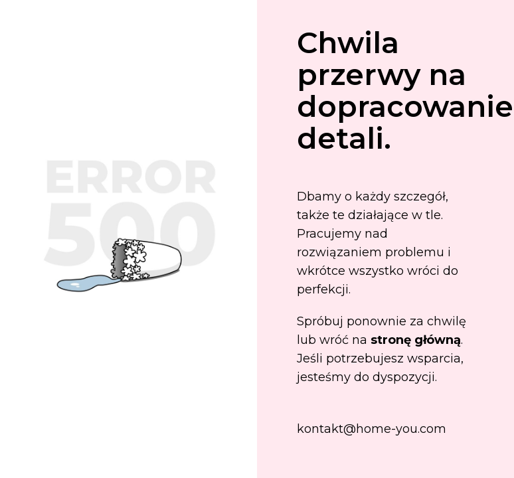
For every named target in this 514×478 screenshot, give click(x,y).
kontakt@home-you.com (371, 429)
